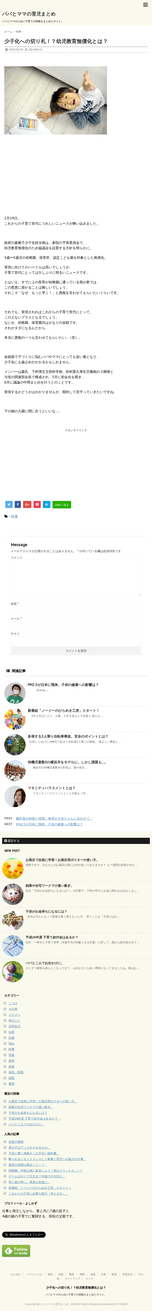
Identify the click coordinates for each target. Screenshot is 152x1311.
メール (16, 619)
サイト (15, 633)
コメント (17, 557)
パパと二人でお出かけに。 (45, 963)
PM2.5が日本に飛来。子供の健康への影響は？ (63, 685)
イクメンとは (34, 1274)
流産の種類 (16, 1142)
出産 (12, 1032)
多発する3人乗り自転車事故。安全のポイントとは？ (68, 736)
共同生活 (14, 1026)
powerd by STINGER (114, 1304)
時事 (14, 516)
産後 (12, 1066)
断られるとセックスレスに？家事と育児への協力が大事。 (47, 1159)
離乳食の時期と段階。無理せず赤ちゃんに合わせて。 (54, 818)
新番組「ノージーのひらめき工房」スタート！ (63, 710)
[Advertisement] (36, 464)
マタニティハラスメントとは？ (52, 788)
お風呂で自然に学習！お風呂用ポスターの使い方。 (62, 860)
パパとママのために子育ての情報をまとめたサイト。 (76, 1294)
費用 (12, 1084)
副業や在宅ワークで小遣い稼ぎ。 (50, 886)
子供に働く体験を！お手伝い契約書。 (34, 1153)
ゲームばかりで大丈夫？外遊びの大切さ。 (37, 1176)
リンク (89, 1278)
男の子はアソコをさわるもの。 (29, 1147)
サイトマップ (72, 1278)
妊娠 (12, 1038)
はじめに (16, 1274)
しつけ (13, 1003)
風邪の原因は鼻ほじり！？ (28, 1165)
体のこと (14, 1020)
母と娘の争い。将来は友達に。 (29, 1182)
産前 (12, 1061)
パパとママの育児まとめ (29, 14)
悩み (12, 1043)
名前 (15, 604)
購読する (12, 841)
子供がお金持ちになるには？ (46, 911)
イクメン (14, 1015)
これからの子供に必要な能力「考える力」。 (38, 1193)
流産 (12, 1055)
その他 (13, 1009)
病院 (12, 1078)
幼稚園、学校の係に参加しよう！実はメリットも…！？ (46, 1170)
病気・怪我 (16, 1072)
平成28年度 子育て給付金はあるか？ (54, 937)
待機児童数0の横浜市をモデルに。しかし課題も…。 (68, 762)
